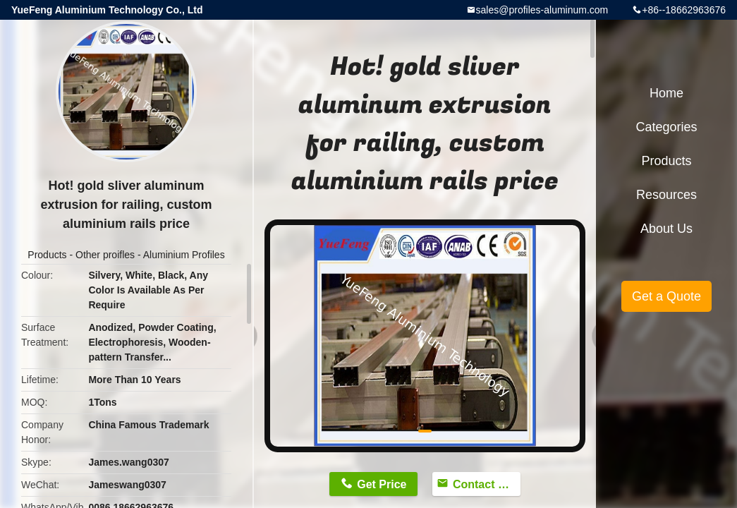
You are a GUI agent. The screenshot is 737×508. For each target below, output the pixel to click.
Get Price (381, 484)
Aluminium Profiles (184, 254)
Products (47, 254)
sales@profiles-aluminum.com (542, 10)
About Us (666, 229)
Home (666, 93)
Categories (666, 127)
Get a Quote (666, 296)
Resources (666, 195)
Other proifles (105, 254)
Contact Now (486, 484)
